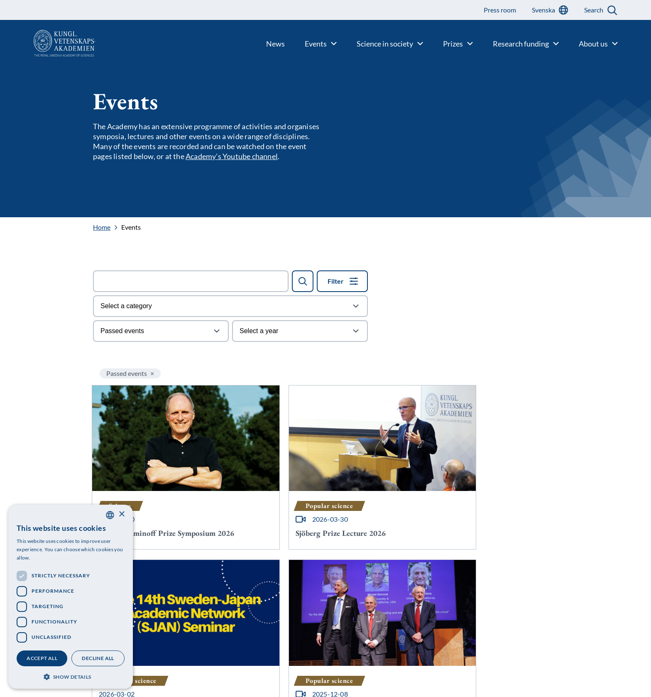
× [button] (121, 514)
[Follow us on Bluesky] (399, 665)
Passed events (126, 373)
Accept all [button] (42, 658)
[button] (71, 676)
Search (593, 10)
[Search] (302, 281)
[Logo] (47, 43)
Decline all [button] (98, 658)
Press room (198, 686)
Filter (336, 281)
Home (101, 227)
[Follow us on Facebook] (399, 688)
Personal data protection (217, 673)
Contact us (197, 660)
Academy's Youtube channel (232, 156)
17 (364, 569)
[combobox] (110, 515)
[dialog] (70, 597)
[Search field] (191, 281)
